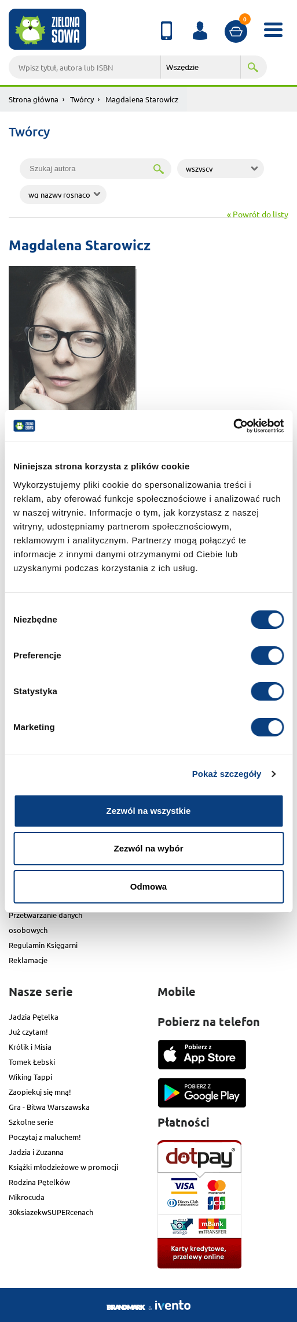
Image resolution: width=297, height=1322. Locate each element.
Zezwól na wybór (148, 848)
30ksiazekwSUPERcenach (51, 1212)
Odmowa (148, 886)
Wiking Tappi (30, 1077)
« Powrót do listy (257, 214)
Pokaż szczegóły (227, 774)
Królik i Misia (30, 1046)
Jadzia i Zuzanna (36, 1152)
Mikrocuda (27, 1197)
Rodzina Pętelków (39, 1182)
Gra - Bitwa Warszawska (49, 1107)
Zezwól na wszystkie (149, 811)
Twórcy (82, 99)
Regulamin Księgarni (43, 945)
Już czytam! (28, 1031)
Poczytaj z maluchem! (45, 1137)
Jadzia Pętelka (33, 1016)
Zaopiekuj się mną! (40, 1092)
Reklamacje (28, 960)
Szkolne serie (31, 1122)
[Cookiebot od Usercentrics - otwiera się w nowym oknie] (233, 426)
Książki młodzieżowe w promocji (63, 1167)
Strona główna (33, 99)
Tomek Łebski (32, 1062)
